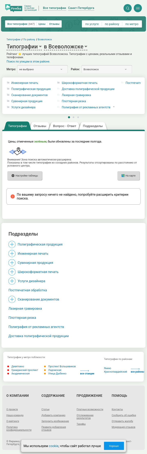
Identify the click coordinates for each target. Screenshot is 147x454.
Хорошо (114, 445)
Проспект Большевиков (60, 366)
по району (112, 24)
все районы (137, 370)
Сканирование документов (29, 95)
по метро (131, 24)
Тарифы (81, 424)
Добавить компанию (53, 415)
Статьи (45, 409)
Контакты (117, 409)
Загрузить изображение (55, 421)
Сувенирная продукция (26, 101)
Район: (75, 69)
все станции (87, 372)
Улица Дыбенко (55, 373)
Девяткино (15, 366)
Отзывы (54, 23)
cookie (53, 446)
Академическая (18, 373)
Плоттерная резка (74, 101)
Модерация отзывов (123, 427)
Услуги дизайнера (23, 107)
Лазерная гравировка (76, 95)
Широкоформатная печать (79, 82)
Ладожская (52, 370)
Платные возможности (90, 409)
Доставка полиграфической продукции (88, 89)
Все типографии (21, 23)
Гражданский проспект (22, 370)
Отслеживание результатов (85, 417)
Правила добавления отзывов (53, 428)
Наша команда (14, 415)
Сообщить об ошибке (124, 415)
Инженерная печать (24, 82)
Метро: (11, 69)
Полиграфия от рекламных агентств (86, 107)
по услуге (92, 24)
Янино (107, 368)
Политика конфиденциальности (18, 428)
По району (29, 39)
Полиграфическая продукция (31, 89)
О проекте (12, 409)
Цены (42, 23)
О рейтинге (12, 421)
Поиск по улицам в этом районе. (28, 61)
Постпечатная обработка (27, 290)
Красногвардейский (115, 371)
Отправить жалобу (122, 421)
